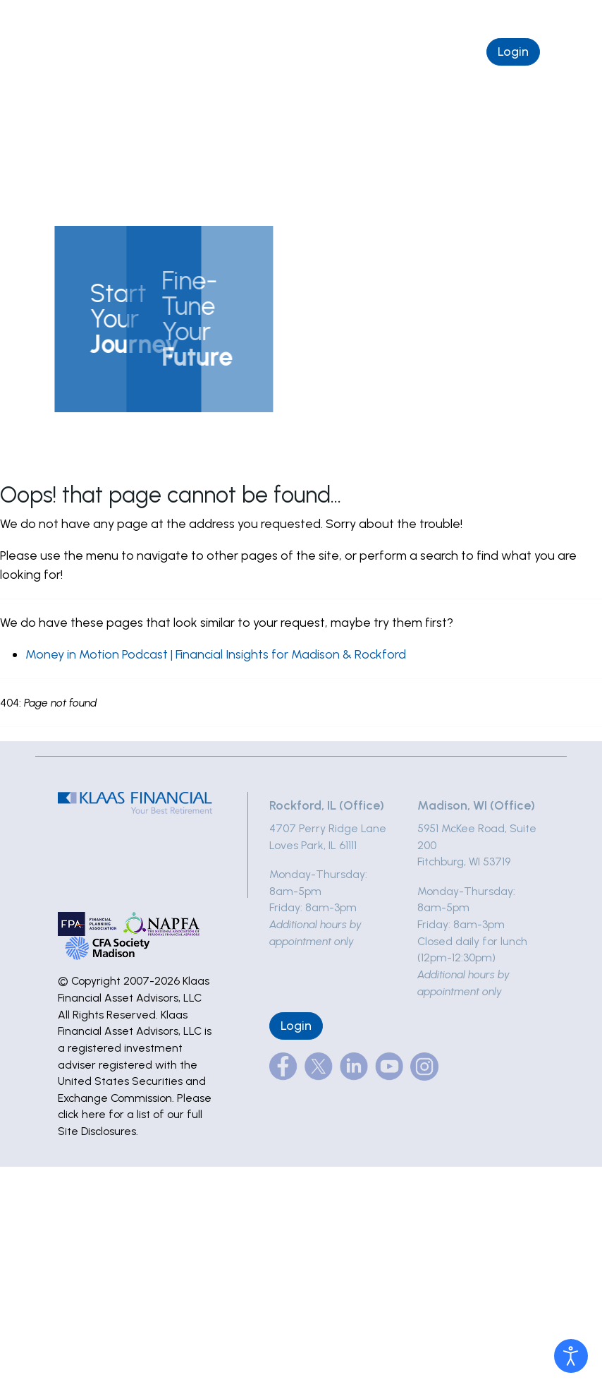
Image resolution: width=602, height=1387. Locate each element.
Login (513, 51)
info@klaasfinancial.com (510, 15)
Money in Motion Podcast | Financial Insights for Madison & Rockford (215, 654)
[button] (105, 319)
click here (82, 1114)
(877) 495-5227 (389, 15)
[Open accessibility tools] (571, 1356)
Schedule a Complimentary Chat (372, 51)
